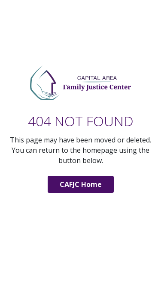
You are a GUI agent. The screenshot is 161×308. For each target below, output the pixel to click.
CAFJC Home (81, 184)
